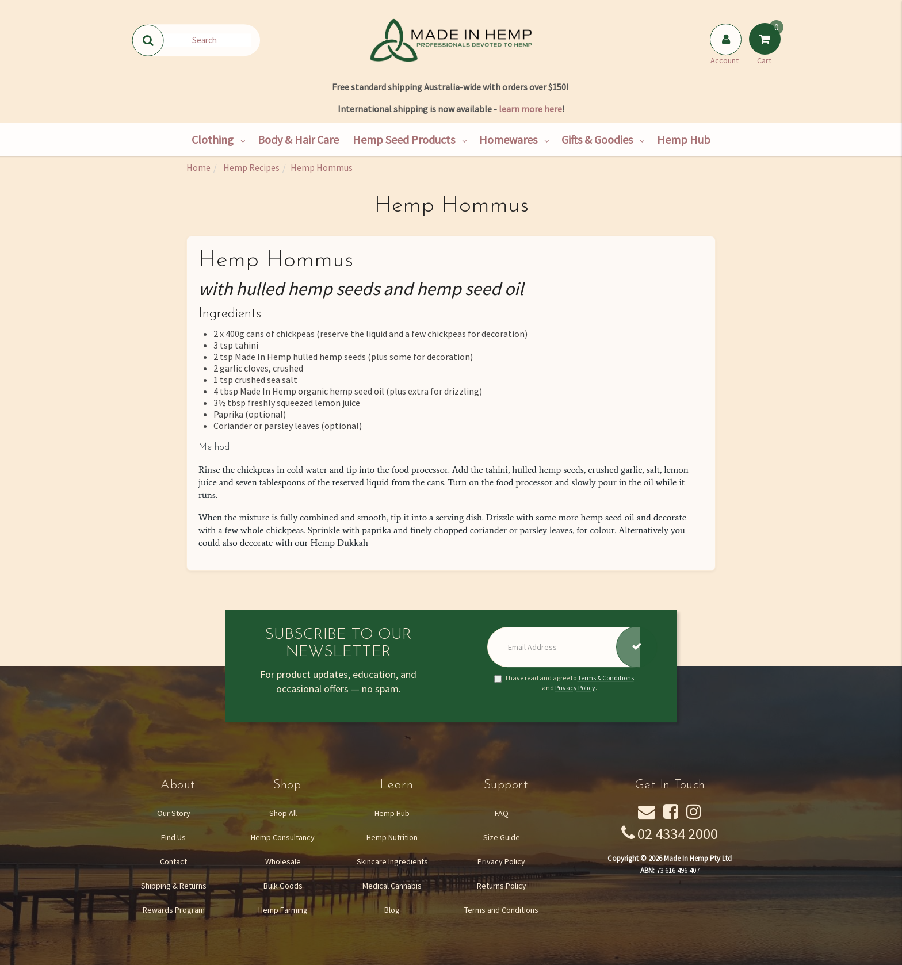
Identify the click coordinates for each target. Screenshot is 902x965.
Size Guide (501, 837)
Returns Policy (501, 885)
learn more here (530, 108)
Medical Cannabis (392, 885)
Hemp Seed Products (404, 139)
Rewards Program (174, 910)
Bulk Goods (283, 885)
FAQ (502, 813)
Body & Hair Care (298, 139)
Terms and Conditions (501, 910)
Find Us (173, 837)
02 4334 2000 (677, 833)
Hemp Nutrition (392, 837)
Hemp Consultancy (283, 837)
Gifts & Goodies (597, 139)
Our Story (173, 813)
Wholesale (283, 861)
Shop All (283, 813)
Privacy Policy (575, 687)
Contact (173, 861)
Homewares (508, 139)
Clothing (213, 139)
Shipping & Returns (174, 885)
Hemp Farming (283, 910)
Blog (392, 910)
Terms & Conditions (606, 677)
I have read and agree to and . (564, 682)
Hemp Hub (683, 139)
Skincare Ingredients (392, 861)
